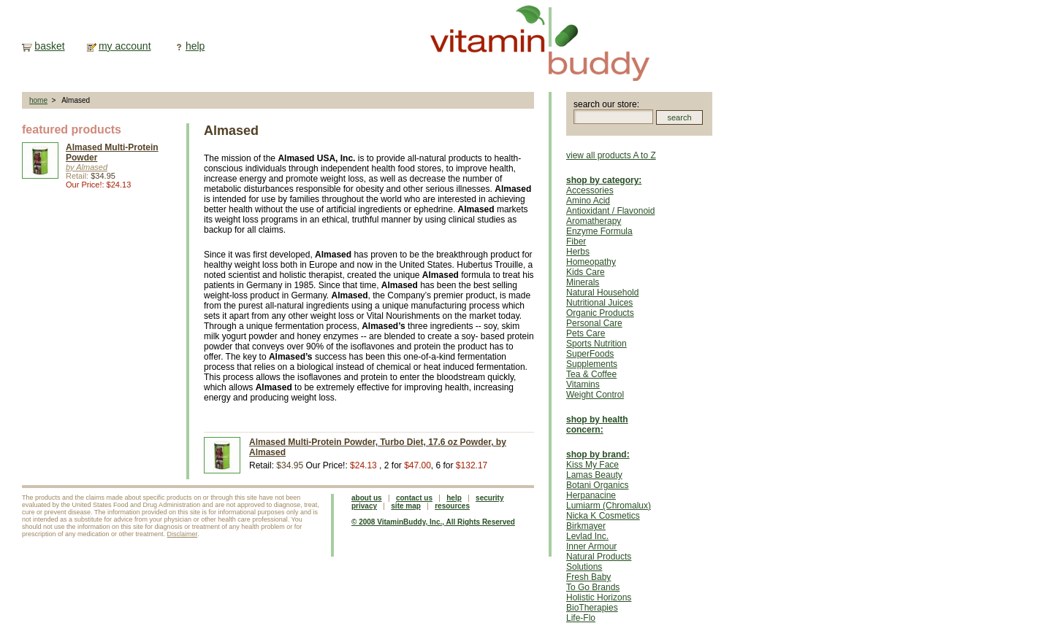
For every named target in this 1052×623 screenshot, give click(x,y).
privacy (364, 506)
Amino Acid (588, 201)
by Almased (86, 167)
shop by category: (603, 180)
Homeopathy (591, 262)
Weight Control (595, 395)
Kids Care (585, 272)
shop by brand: (598, 454)
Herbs (578, 252)
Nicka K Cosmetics (603, 516)
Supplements (591, 364)
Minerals (582, 282)
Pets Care (585, 333)
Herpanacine (591, 495)
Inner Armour (591, 546)
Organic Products (600, 313)
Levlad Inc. (587, 536)
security (489, 498)
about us (366, 498)
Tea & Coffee (591, 374)
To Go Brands (593, 587)
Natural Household (602, 292)
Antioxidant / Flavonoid (610, 211)
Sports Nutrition (596, 343)
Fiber (576, 241)
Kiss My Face (592, 465)
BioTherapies (592, 608)
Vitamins (583, 384)
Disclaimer (182, 534)
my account (125, 46)
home (38, 100)
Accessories (590, 190)
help (195, 46)
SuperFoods (590, 354)
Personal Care (594, 323)
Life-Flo (580, 618)
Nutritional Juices (599, 303)
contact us (414, 498)
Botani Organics (597, 485)
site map (406, 506)
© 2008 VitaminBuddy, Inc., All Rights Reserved (433, 522)
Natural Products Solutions (598, 562)
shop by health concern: (597, 424)
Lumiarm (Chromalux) (608, 505)
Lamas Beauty (594, 475)
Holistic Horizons (598, 597)
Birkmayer (586, 526)
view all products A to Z (611, 155)
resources (452, 506)
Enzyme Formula (599, 231)
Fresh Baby (588, 577)
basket (49, 46)
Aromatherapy (593, 221)
